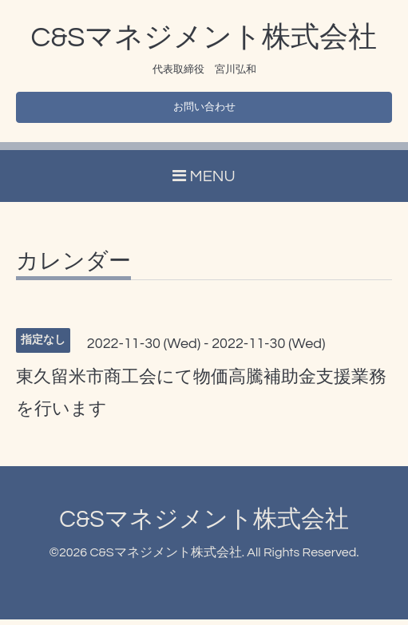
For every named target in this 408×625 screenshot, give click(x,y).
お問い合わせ (204, 110)
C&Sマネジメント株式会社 (204, 37)
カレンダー (73, 267)
